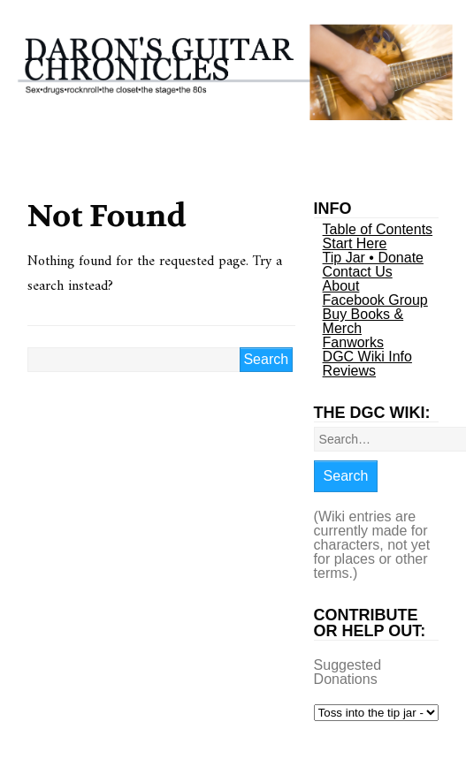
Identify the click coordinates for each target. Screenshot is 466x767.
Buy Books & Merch (363, 321)
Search (346, 475)
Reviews (349, 370)
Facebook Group (375, 300)
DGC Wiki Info (367, 356)
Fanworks (353, 342)
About (341, 285)
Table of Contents (378, 229)
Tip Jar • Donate (373, 257)
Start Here (355, 243)
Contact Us (358, 271)
